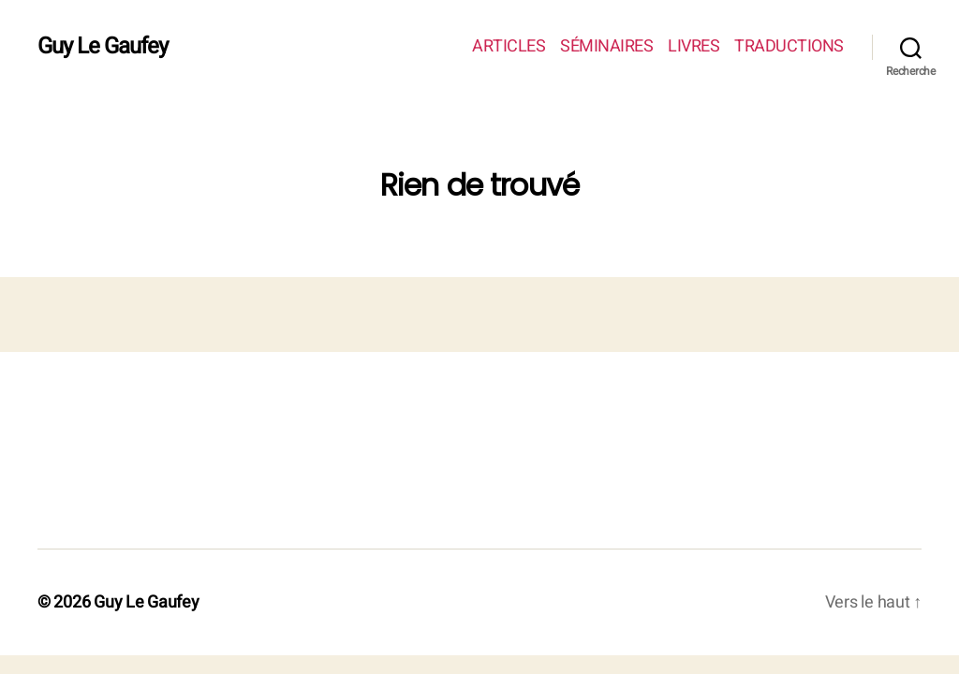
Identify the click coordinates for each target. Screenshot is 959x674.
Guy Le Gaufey (102, 47)
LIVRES (693, 47)
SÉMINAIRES (606, 47)
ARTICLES (508, 47)
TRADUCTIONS (789, 47)
